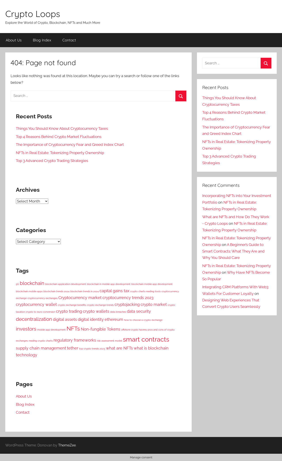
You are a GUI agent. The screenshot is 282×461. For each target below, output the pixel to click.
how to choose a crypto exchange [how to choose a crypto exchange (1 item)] (143, 320)
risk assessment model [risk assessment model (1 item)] (109, 340)
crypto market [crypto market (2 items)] (154, 304)
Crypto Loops (32, 13)
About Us (14, 40)
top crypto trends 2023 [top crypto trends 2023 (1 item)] (92, 348)
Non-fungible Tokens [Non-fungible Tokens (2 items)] (100, 329)
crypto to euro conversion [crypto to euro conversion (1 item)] (40, 311)
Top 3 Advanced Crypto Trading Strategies (52, 160)
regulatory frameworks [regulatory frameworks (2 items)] (75, 340)
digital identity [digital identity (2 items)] (91, 319)
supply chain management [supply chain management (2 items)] (41, 348)
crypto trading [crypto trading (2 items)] (69, 311)
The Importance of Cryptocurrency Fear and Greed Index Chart (70, 144)
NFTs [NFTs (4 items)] (73, 328)
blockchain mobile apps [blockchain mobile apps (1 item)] (29, 291)
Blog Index (42, 40)
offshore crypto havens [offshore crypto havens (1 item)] (134, 329)
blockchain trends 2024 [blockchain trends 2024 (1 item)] (56, 291)
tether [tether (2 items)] (72, 348)
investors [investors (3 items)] (26, 329)
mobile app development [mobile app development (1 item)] (51, 329)
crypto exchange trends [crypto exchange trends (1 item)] (100, 305)
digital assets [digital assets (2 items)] (65, 319)
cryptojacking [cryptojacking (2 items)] (127, 304)
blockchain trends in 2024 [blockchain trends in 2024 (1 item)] (84, 291)
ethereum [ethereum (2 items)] (114, 319)
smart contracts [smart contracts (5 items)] (146, 339)
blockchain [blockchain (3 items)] (32, 283)
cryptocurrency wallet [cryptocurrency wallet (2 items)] (36, 304)
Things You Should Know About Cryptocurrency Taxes (62, 128)
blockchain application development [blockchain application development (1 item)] (65, 284)
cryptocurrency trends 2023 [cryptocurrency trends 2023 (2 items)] (128, 297)
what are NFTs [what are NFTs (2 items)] (119, 348)
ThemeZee (67, 445)
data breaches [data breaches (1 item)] (118, 311)
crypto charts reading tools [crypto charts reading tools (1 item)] (145, 291)
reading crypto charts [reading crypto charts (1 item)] (41, 340)
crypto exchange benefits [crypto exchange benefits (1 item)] (72, 305)
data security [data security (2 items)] (139, 311)
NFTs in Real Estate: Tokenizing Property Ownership (60, 153)
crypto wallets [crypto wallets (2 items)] (96, 311)
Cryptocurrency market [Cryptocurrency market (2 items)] (80, 297)
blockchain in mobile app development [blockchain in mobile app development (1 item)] (108, 284)
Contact (69, 40)
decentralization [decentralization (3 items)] (34, 319)
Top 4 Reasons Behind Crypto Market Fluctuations (58, 136)
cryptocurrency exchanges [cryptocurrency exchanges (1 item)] (43, 298)
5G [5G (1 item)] (17, 284)
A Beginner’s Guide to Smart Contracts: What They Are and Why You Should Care (233, 251)
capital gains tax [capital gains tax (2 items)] (114, 290)
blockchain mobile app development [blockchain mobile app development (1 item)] (152, 284)
